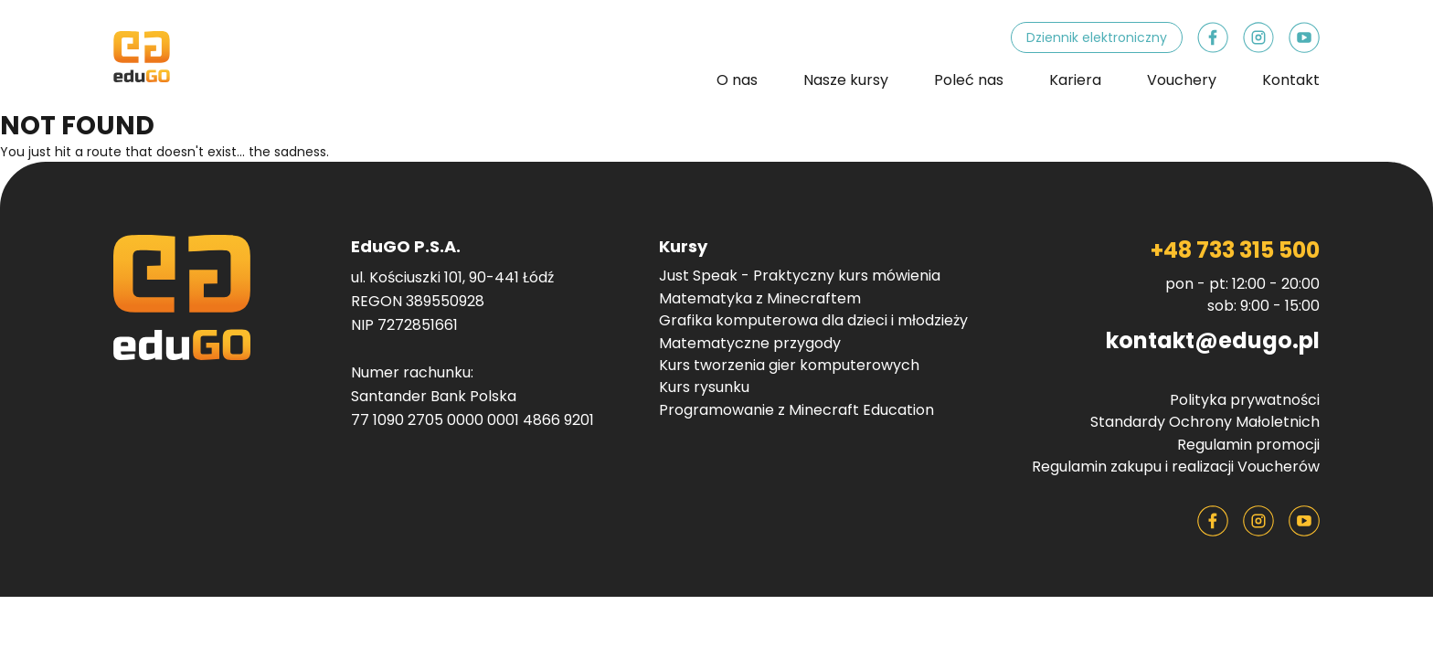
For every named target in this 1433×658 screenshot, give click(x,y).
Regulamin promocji (1248, 445)
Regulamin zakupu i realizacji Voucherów (1176, 467)
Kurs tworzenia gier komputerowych (789, 366)
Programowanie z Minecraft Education (796, 410)
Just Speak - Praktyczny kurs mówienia (799, 276)
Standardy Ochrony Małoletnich (1205, 422)
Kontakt (1291, 79)
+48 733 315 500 (1235, 250)
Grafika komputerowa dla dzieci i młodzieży (813, 321)
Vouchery (1181, 79)
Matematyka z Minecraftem (760, 299)
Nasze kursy (845, 79)
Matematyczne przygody (750, 344)
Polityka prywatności (1245, 400)
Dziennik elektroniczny (1096, 37)
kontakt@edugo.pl (1213, 340)
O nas (737, 79)
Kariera (1075, 79)
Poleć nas (968, 79)
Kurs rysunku (704, 387)
